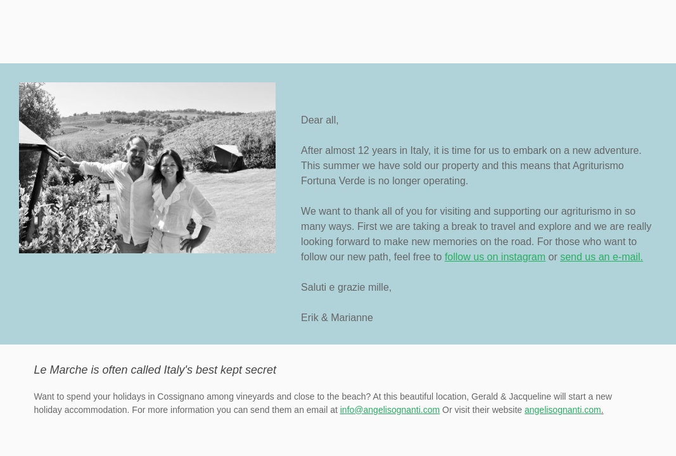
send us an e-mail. (601, 256)
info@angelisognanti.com (390, 410)
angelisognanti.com (563, 410)
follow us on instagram (495, 256)
